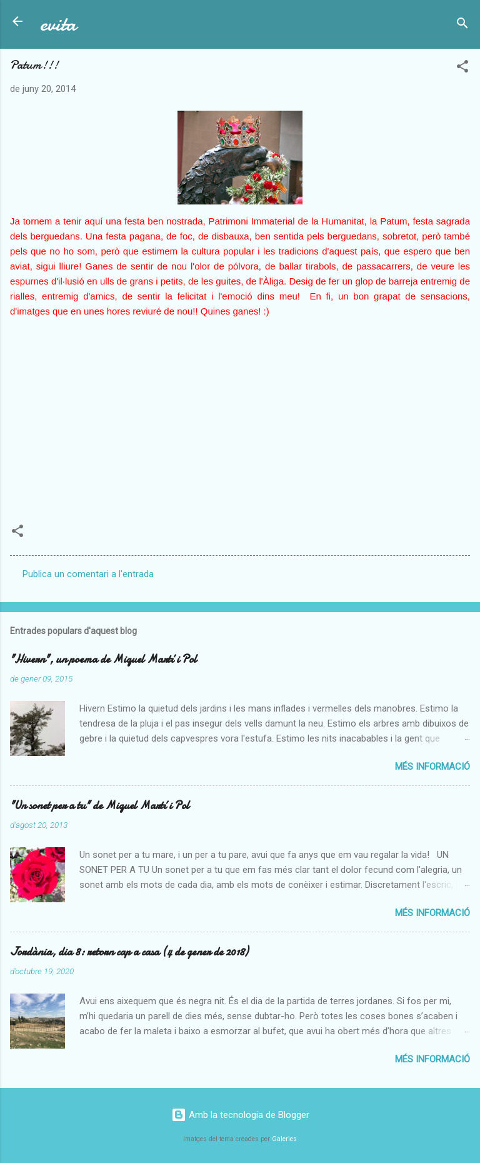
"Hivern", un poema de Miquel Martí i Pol (103, 659)
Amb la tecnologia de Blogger (240, 1114)
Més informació (432, 766)
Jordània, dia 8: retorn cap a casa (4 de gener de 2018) (129, 952)
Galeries (284, 1139)
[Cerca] (462, 25)
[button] (462, 68)
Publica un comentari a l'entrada (88, 574)
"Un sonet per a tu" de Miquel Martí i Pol (99, 805)
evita (58, 24)
